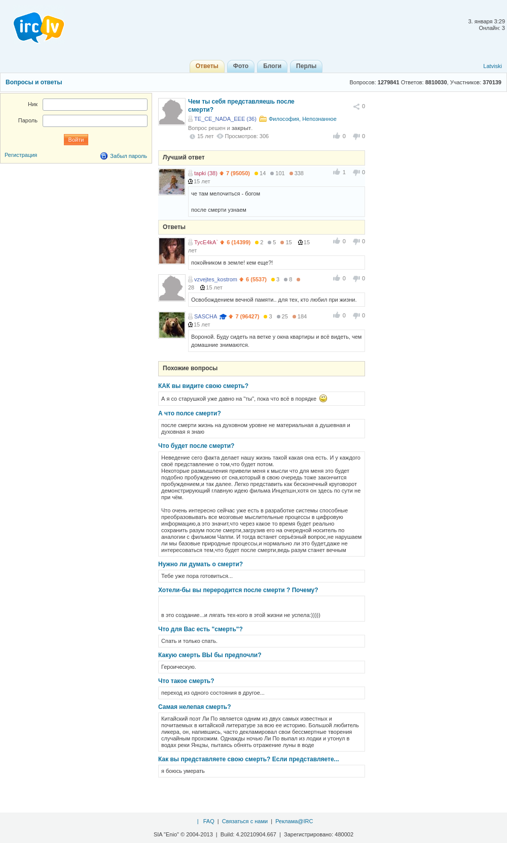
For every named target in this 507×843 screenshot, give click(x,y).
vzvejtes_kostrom (215, 279)
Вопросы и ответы (34, 82)
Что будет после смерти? (196, 445)
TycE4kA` (206, 242)
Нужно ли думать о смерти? (200, 564)
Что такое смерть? (186, 681)
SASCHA (205, 316)
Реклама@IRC (294, 821)
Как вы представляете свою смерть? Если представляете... (248, 759)
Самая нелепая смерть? (194, 706)
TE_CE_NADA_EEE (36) (225, 119)
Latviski (492, 66)
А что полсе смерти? (189, 413)
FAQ (208, 821)
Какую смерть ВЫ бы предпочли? (210, 655)
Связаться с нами (245, 821)
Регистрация (21, 155)
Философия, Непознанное (303, 119)
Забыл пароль (128, 156)
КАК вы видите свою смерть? (203, 386)
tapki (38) (206, 173)
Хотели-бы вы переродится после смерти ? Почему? (238, 590)
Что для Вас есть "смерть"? (200, 629)
